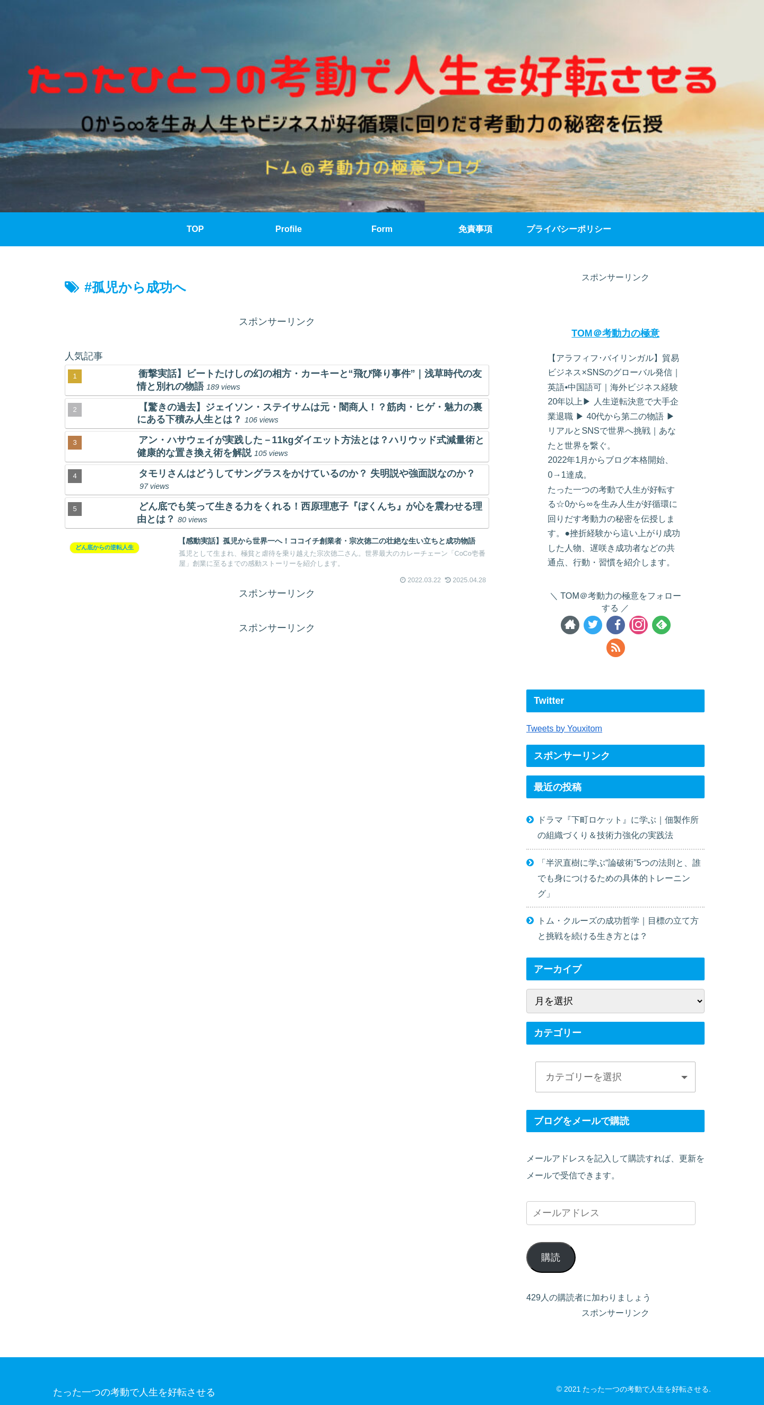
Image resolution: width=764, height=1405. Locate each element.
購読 (550, 1257)
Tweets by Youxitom (564, 728)
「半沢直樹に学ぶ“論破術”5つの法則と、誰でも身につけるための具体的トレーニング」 (619, 878)
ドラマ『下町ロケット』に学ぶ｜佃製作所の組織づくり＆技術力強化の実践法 (618, 827)
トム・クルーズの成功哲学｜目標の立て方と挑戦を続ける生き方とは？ (618, 928)
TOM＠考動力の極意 (615, 333)
